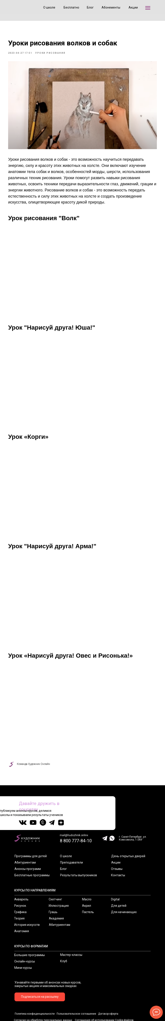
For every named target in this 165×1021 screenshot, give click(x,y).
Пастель (88, 889)
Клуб (63, 939)
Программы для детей (30, 833)
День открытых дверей (128, 833)
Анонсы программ (27, 846)
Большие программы (29, 932)
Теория (19, 896)
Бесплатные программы (32, 853)
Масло (86, 877)
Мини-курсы (23, 945)
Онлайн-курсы (24, 939)
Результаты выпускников (78, 853)
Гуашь (53, 889)
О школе (66, 833)
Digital (115, 877)
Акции (115, 840)
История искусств (27, 902)
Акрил (86, 883)
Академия (56, 896)
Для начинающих (124, 889)
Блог (63, 846)
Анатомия (21, 908)
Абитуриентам (25, 840)
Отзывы (116, 846)
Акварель (21, 877)
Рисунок (20, 883)
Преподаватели (71, 840)
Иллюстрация (59, 883)
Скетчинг (55, 877)
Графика (20, 889)
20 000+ (150, 790)
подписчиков (150, 793)
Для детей (118, 883)
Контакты (118, 853)
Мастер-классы (71, 932)
